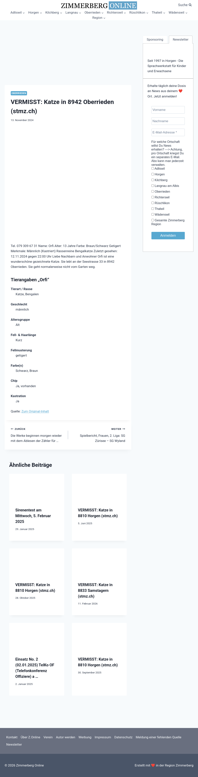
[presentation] (36, 487)
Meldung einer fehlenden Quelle (158, 737)
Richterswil (160, 197)
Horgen (158, 174)
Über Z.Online (30, 737)
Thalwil (157, 208)
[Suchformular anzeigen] (184, 5)
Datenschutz (123, 737)
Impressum (103, 737)
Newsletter (14, 744)
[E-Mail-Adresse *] (168, 132)
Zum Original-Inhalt (35, 411)
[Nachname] (168, 121)
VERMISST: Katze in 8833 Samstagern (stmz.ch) (95, 590)
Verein (48, 737)
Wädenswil (160, 214)
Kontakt (12, 737)
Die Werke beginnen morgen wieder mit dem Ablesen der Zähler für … (38, 434)
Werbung (84, 737)
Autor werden (65, 737)
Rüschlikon (160, 203)
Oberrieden (19, 93)
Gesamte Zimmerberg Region (168, 222)
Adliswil (158, 168)
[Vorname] (168, 110)
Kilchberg (159, 180)
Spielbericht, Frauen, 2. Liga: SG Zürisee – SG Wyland (98, 434)
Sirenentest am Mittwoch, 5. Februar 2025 (33, 516)
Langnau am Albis (165, 185)
